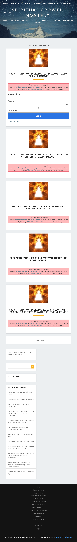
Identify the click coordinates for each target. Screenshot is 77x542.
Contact (69, 537)
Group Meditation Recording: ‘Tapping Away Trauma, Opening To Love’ (38, 75)
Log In (38, 529)
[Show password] (66, 104)
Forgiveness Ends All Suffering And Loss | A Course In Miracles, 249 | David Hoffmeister (21, 456)
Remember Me (38, 109)
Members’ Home (7, 12)
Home (38, 487)
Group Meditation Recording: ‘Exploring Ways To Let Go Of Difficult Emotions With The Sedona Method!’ (38, 311)
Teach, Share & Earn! (38, 507)
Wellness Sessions (16, 3)
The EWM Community (38, 519)
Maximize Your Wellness (38, 495)
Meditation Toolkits (40, 3)
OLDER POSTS (38, 340)
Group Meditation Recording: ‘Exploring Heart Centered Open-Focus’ (38, 207)
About (38, 523)
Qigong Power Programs (38, 501)
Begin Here (5, 3)
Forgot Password (13, 121)
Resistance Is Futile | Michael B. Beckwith (21, 399)
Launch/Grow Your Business (38, 510)
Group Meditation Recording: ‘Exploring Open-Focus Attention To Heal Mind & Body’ (38, 155)
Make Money (38, 526)
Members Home (38, 493)
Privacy (58, 537)
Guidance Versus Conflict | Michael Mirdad (21, 441)
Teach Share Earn (53, 3)
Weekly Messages (66, 3)
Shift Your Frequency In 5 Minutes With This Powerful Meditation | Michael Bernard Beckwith (19, 465)
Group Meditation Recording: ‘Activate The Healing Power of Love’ (38, 259)
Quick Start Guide (38, 490)
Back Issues (38, 516)
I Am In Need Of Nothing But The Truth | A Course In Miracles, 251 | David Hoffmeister (21, 413)
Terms (64, 537)
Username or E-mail (14, 94)
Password (11, 101)
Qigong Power (27, 3)
